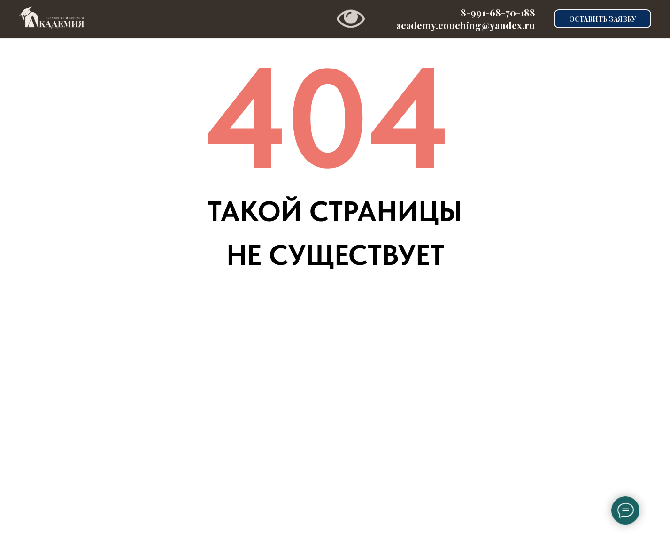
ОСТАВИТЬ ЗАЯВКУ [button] (602, 19)
